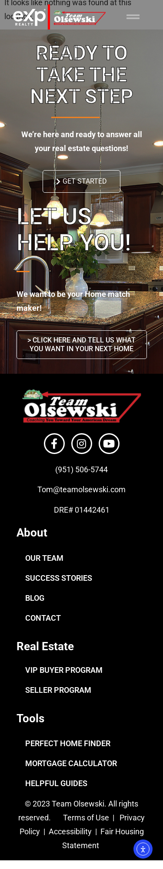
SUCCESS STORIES (58, 578)
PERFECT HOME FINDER (67, 743)
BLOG (34, 597)
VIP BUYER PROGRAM (64, 670)
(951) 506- (72, 469)
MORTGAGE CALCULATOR (71, 763)
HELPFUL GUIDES (56, 783)
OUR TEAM (44, 558)
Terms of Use (85, 817)
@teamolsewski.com (89, 489)
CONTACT (43, 617)
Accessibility (71, 831)
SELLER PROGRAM (58, 690)
